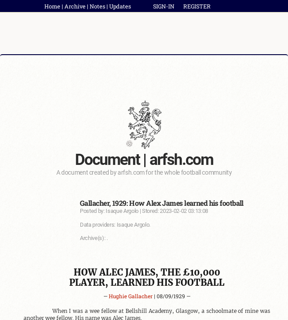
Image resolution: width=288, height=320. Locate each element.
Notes (97, 6)
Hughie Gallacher (131, 296)
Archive (75, 6)
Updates (120, 6)
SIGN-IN (163, 6)
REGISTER (197, 6)
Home (52, 6)
